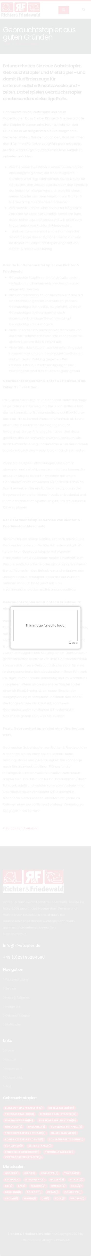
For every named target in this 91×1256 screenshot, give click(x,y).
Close (73, 624)
